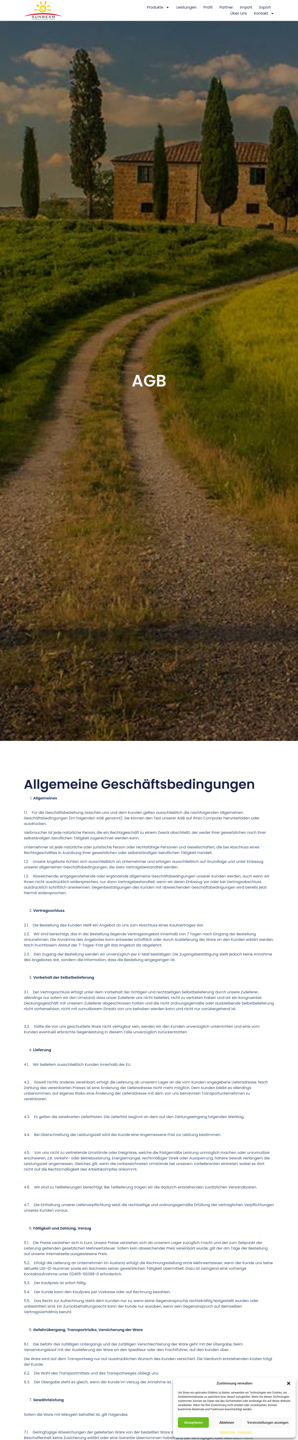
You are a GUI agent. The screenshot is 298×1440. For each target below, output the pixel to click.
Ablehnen (226, 1422)
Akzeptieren (193, 1422)
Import (246, 7)
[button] (288, 1383)
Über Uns (238, 13)
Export (265, 7)
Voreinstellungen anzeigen (267, 1422)
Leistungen (186, 7)
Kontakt (264, 13)
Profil (208, 7)
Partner (226, 7)
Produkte (158, 7)
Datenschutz (227, 1432)
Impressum (244, 1432)
